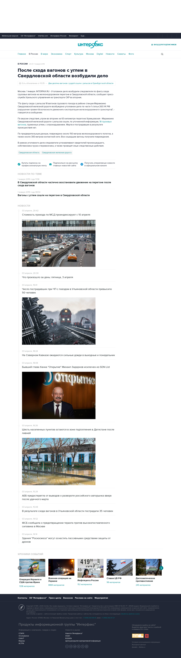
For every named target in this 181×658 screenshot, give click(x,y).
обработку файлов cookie (130, 614)
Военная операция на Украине (59, 579)
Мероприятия (101, 598)
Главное (22, 54)
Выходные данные (139, 645)
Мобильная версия (10, 36)
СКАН (67, 636)
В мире (44, 54)
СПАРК (21, 633)
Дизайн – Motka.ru (138, 647)
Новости (110, 54)
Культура (78, 54)
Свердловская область (29, 152)
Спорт (68, 54)
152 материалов (85, 584)
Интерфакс (90, 44)
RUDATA (68, 638)
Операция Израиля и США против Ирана (30, 581)
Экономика (56, 54)
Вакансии (68, 598)
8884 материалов (56, 585)
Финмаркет (73, 36)
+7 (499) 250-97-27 (108, 618)
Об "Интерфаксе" (28, 36)
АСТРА (21, 643)
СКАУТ (21, 638)
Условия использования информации (146, 642)
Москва (90, 54)
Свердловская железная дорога (56, 152)
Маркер (22, 641)
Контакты (22, 598)
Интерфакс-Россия (58, 36)
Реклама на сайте (83, 598)
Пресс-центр (55, 598)
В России (33, 54)
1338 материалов (26, 586)
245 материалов (143, 585)
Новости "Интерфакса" (73, 633)
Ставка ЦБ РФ (114, 578)
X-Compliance (24, 636)
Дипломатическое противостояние (145, 579)
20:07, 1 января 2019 (37, 64)
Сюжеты (121, 54)
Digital (100, 54)
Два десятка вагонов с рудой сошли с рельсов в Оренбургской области (80, 83)
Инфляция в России (88, 580)
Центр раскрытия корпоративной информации (83, 641)
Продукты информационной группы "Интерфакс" (57, 624)
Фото (131, 54)
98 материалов (113, 582)
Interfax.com (43, 36)
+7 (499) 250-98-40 (89, 618)
